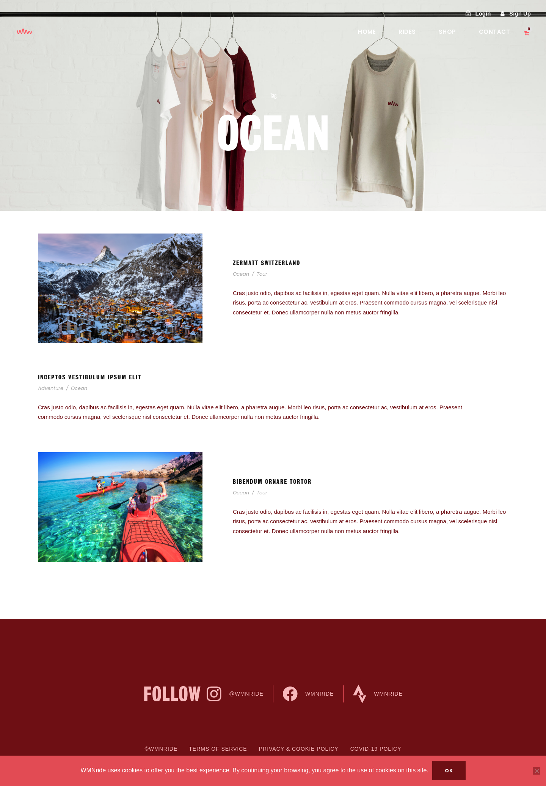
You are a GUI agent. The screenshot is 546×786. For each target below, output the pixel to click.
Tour (262, 274)
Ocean (241, 274)
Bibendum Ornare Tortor (272, 481)
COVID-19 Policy (376, 749)
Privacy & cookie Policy (299, 749)
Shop (447, 32)
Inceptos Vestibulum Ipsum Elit (89, 377)
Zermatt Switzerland (266, 263)
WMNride (308, 694)
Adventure (50, 388)
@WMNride (235, 694)
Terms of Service (218, 749)
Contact (494, 32)
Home (367, 32)
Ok (449, 770)
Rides (407, 32)
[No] (536, 771)
